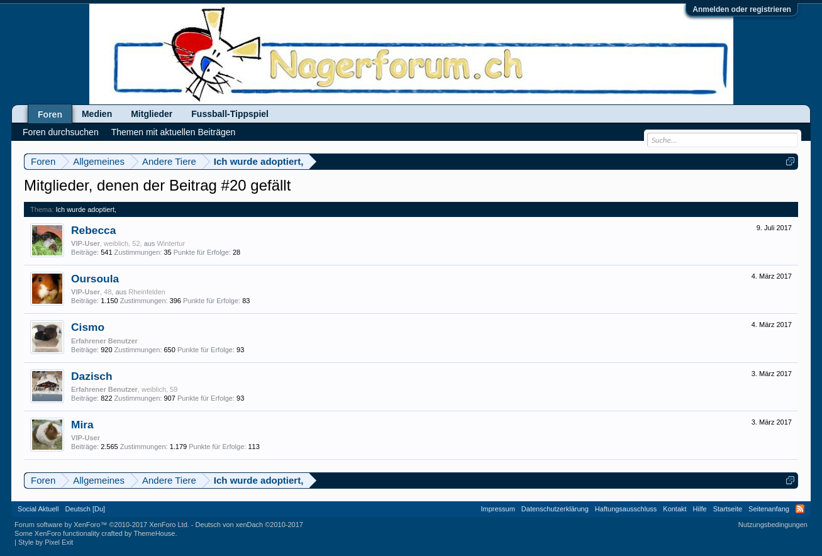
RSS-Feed (800, 508)
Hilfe (700, 509)
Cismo (87, 327)
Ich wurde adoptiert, (85, 209)
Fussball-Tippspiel (230, 114)
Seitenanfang (768, 509)
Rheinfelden (146, 292)
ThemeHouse (154, 533)
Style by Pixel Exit (45, 542)
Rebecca (93, 230)
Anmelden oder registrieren (741, 9)
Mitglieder (151, 114)
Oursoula (95, 278)
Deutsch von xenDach (249, 524)
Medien (97, 114)
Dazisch (92, 376)
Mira (82, 424)
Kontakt (674, 509)
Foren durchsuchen (61, 132)
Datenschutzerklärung (555, 509)
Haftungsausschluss (626, 509)
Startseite (727, 509)
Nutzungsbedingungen (773, 524)
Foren (50, 114)
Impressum (497, 509)
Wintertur (171, 243)
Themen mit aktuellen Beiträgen (173, 132)
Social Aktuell (38, 509)
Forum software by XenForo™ (101, 524)
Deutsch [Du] (85, 509)
